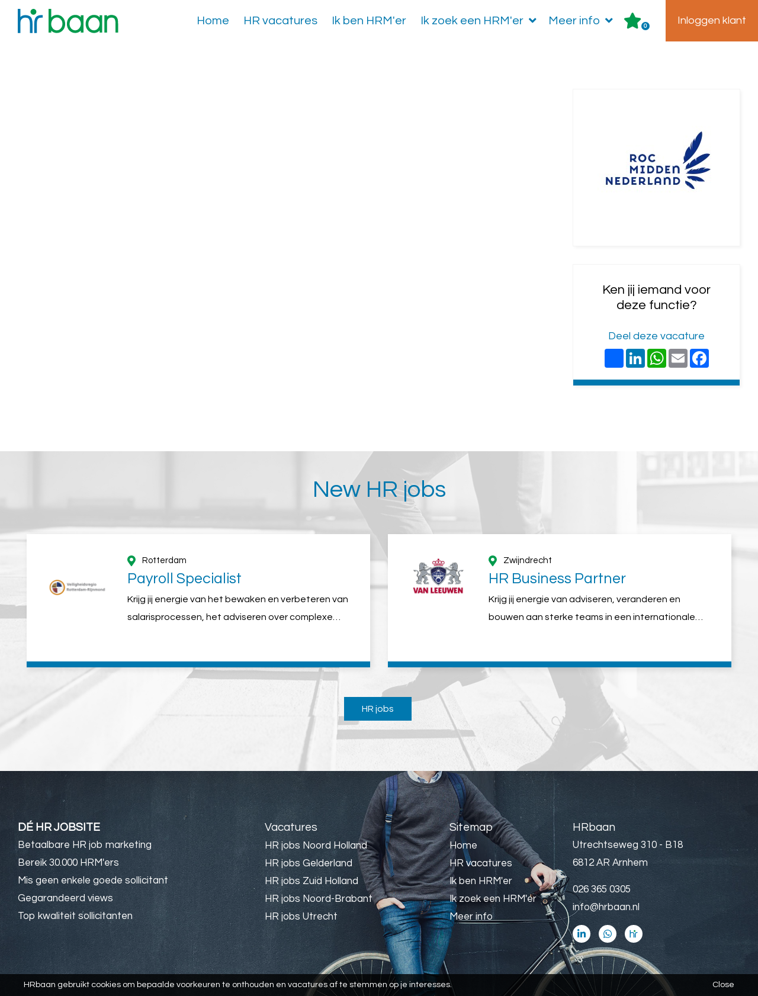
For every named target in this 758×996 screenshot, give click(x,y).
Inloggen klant (711, 20)
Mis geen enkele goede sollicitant (93, 880)
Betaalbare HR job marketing (85, 845)
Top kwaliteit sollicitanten (75, 916)
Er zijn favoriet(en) (645, 26)
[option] (198, 600)
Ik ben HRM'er (369, 21)
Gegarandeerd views (65, 898)
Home (213, 21)
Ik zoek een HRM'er (480, 20)
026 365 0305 (602, 889)
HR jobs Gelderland (308, 863)
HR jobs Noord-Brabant (318, 899)
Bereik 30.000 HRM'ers (68, 862)
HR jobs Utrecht (301, 916)
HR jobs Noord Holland (316, 845)
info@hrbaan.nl (606, 907)
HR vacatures (280, 21)
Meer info (583, 20)
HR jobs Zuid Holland (311, 881)
